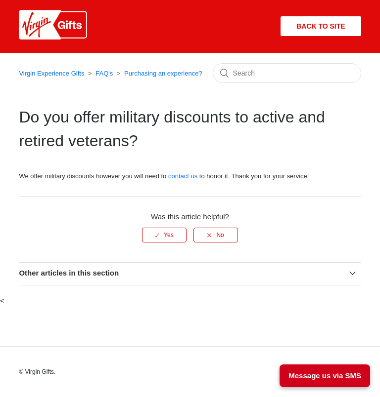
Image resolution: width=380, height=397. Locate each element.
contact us (182, 176)
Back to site (320, 26)
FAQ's (104, 73)
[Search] (287, 73)
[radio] (164, 235)
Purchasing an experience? (163, 73)
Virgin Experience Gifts (51, 73)
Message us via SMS (324, 375)
